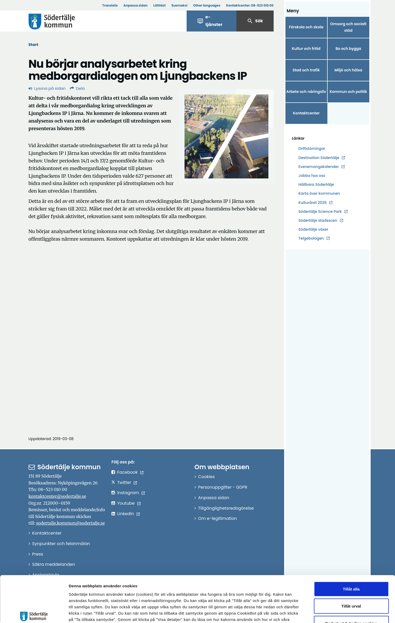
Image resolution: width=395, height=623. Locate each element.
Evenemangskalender (319, 166)
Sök (255, 21)
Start (34, 44)
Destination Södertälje (319, 158)
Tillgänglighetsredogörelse (226, 508)
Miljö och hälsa (348, 70)
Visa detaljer (287, 612)
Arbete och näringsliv (306, 91)
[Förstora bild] (226, 136)
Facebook (127, 472)
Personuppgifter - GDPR (222, 487)
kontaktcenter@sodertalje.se (57, 496)
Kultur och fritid (306, 48)
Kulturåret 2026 (313, 202)
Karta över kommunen (319, 193)
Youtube (126, 503)
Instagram (128, 493)
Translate (110, 5)
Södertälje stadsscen (318, 220)
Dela (77, 88)
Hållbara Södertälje (316, 184)
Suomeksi (179, 5)
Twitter (124, 482)
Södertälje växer (313, 229)
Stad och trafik (306, 70)
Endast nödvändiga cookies (351, 588)
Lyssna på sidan (47, 88)
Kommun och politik (348, 91)
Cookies (206, 477)
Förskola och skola (306, 27)
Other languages (206, 5)
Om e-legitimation (217, 518)
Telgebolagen (311, 238)
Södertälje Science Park (320, 211)
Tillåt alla (351, 554)
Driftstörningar (312, 148)
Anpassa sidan (135, 5)
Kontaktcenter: (250, 5)
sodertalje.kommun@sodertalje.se (70, 523)
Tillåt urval (351, 571)
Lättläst (159, 5)
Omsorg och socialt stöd (348, 27)
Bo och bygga (348, 48)
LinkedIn (125, 514)
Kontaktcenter (306, 113)
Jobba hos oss (312, 175)
